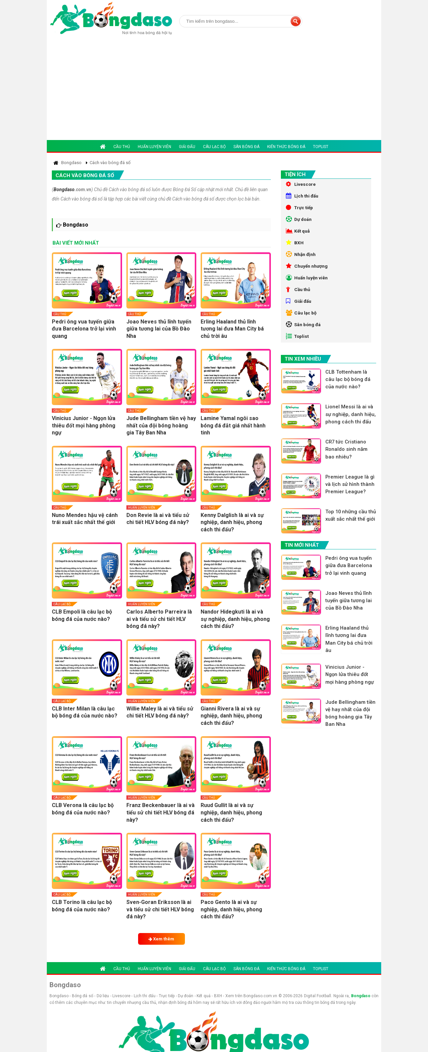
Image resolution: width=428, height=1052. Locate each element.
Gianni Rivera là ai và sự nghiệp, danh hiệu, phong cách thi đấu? (231, 715)
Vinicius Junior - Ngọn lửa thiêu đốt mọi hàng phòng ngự (83, 425)
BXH (295, 248)
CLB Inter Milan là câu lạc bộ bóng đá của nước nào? (84, 712)
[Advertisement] (214, 90)
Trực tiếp (300, 210)
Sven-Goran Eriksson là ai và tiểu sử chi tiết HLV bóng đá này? (160, 909)
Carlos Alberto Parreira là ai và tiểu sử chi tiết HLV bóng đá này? (159, 619)
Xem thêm (161, 938)
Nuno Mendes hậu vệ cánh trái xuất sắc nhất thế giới (85, 519)
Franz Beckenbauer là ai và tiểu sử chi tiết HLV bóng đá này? (160, 812)
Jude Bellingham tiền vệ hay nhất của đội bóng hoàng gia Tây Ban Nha (161, 425)
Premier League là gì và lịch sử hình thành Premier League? (351, 503)
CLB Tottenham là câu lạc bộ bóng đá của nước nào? (349, 393)
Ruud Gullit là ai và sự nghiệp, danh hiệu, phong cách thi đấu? (231, 812)
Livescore (301, 184)
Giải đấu (187, 146)
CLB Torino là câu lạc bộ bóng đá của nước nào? (82, 906)
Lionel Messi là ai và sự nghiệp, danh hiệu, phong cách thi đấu (350, 432)
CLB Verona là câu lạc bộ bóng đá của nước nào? (83, 809)
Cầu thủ (121, 146)
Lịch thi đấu (303, 197)
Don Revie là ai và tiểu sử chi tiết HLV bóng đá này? (157, 519)
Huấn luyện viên (154, 146)
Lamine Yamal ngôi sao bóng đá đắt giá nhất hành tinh (233, 425)
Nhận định (301, 261)
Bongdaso (64, 189)
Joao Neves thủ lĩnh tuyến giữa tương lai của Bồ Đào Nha (158, 328)
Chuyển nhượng (307, 273)
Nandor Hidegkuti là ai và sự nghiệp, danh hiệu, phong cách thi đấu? (235, 619)
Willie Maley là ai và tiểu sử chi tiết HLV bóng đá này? (159, 712)
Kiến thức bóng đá (286, 146)
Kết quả (298, 235)
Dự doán (299, 223)
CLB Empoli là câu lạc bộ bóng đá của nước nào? (82, 615)
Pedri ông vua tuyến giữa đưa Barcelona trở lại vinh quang (84, 328)
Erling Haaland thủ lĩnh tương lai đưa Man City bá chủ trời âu (232, 328)
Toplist (320, 146)
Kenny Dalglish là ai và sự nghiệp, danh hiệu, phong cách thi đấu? (232, 522)
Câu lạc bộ (214, 146)
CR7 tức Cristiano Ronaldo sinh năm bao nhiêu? (347, 468)
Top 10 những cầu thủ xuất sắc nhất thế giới (350, 539)
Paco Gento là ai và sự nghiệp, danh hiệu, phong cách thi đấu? (231, 909)
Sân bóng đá (246, 146)
